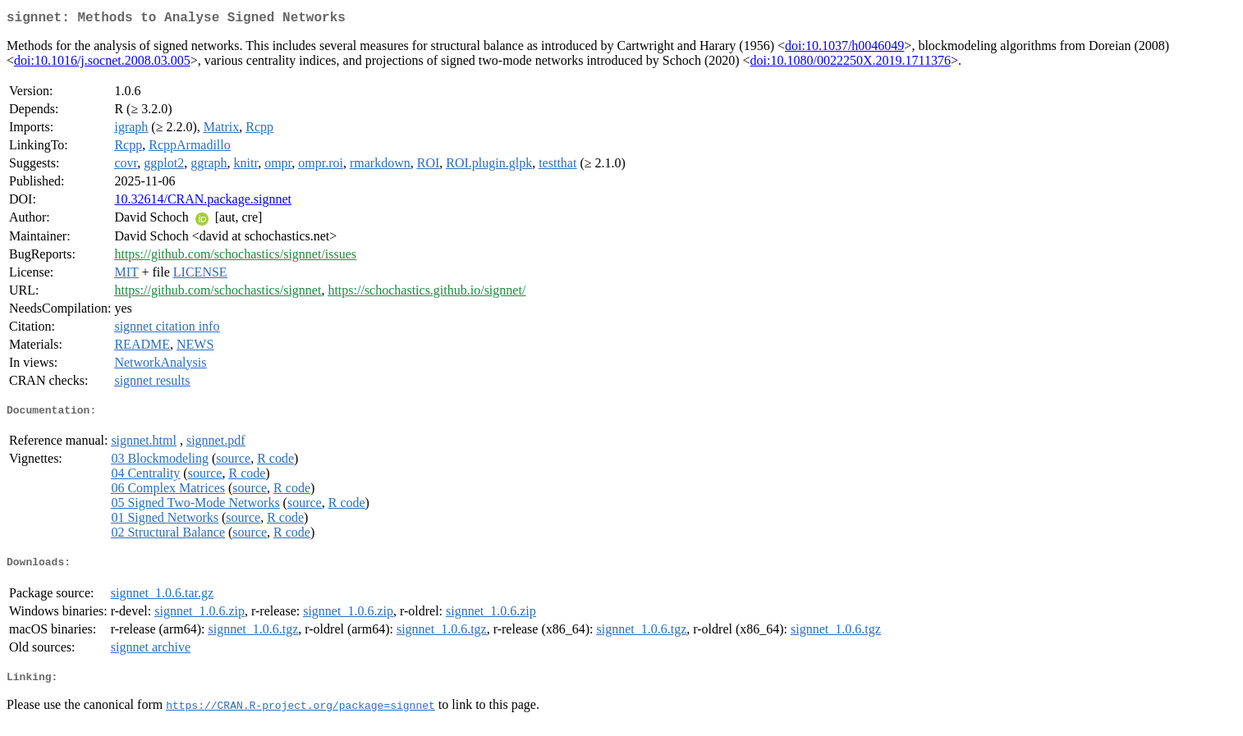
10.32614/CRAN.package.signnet (202, 202)
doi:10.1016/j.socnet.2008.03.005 (102, 64)
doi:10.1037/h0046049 (844, 49)
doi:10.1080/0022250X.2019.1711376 (850, 64)
